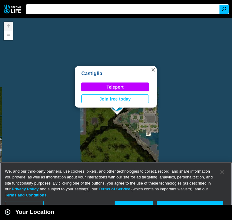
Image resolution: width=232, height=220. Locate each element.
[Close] (222, 172)
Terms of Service (114, 189)
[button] (153, 69)
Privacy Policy (25, 189)
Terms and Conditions (25, 195)
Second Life (13, 9)
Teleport (115, 87)
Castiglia (91, 73)
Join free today (115, 99)
